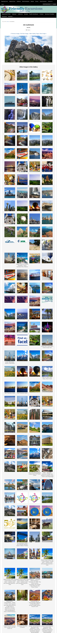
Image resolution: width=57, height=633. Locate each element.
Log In (2, 4)
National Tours (12, 1)
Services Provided (49, 14)
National (14, 14)
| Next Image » (43, 33)
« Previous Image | (15, 33)
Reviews (10, 16)
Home (8, 21)
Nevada (32, 1)
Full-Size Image (24, 33)
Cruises (36, 1)
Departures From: (6, 14)
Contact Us (50, 1)
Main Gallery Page (34, 33)
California (19, 1)
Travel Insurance (43, 1)
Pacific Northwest (25, 1)
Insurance (4, 16)
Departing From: (4, 1)
